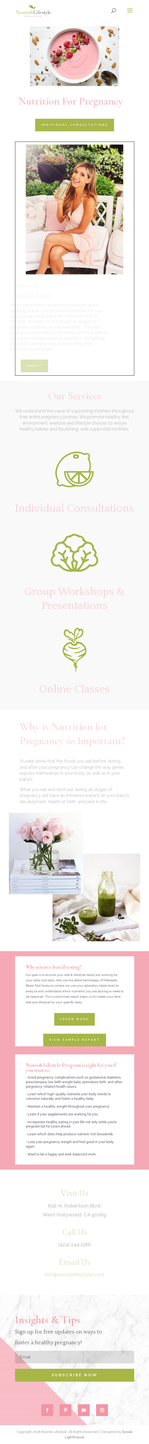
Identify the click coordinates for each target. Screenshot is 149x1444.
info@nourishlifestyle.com (74, 1274)
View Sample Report (74, 1040)
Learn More (74, 1019)
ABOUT (34, 365)
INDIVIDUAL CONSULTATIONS (74, 125)
